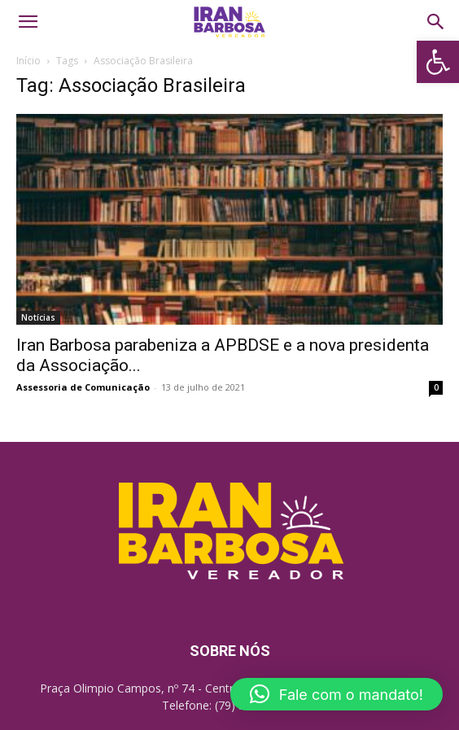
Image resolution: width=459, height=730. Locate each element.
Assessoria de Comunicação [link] (83, 387)
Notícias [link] (38, 317)
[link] (438, 62)
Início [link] (28, 61)
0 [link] (436, 387)
